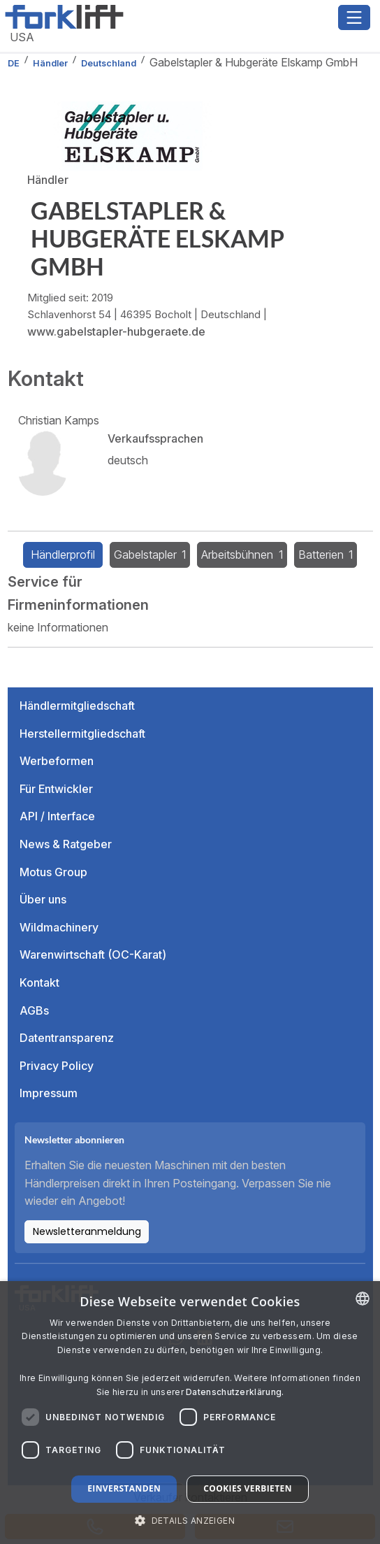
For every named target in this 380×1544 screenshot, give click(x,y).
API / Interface (57, 816)
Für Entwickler (56, 789)
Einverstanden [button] (124, 1488)
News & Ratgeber (66, 844)
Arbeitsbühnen (242, 555)
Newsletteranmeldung (87, 1231)
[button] (190, 1520)
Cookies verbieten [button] (247, 1488)
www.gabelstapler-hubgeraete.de (116, 331)
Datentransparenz (67, 1038)
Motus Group (53, 872)
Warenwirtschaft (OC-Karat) (93, 955)
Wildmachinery (59, 927)
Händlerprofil (63, 555)
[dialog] (190, 1412)
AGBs (34, 1010)
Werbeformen (57, 761)
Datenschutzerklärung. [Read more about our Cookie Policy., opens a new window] (235, 1392)
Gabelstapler (150, 555)
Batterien (325, 555)
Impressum (49, 1093)
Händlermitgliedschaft (77, 706)
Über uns (43, 899)
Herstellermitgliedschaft (82, 734)
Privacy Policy (57, 1066)
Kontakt (39, 982)
